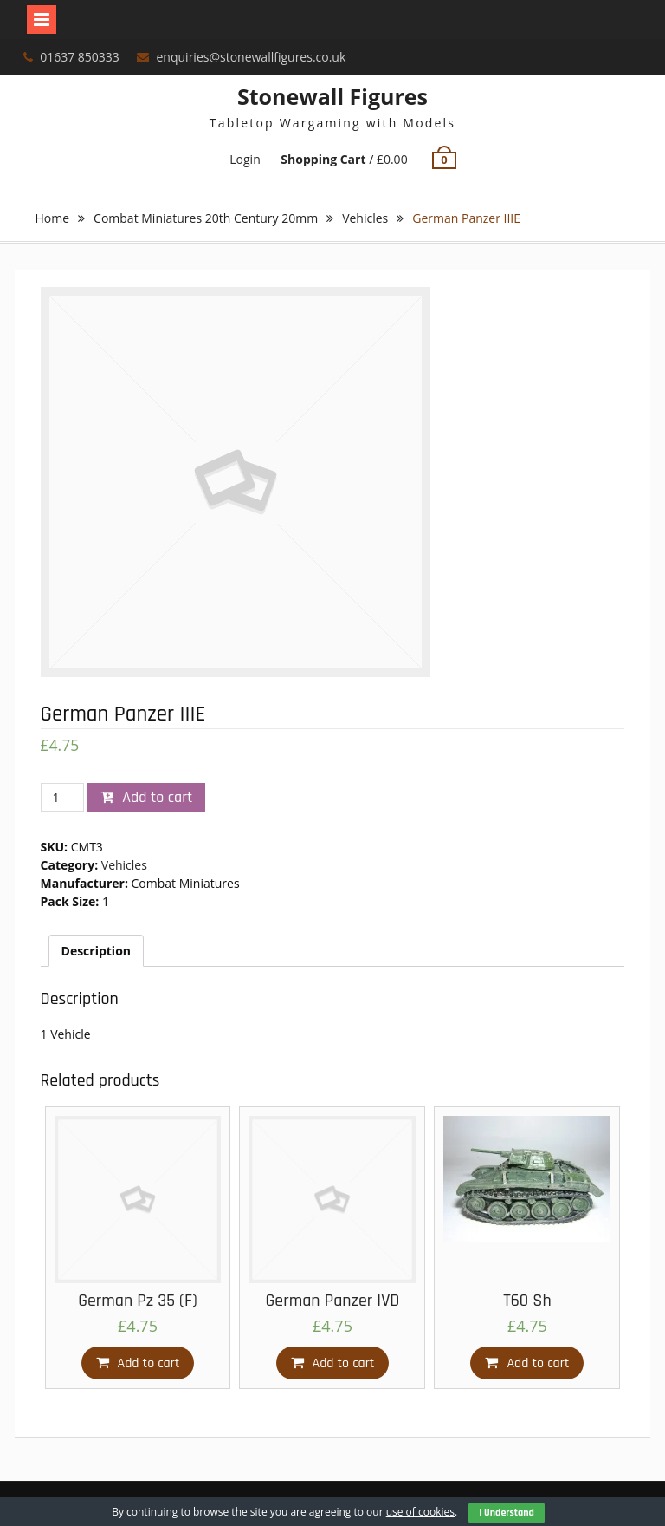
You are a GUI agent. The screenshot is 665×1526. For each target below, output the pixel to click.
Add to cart (157, 797)
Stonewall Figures (332, 96)
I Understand (506, 1512)
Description (96, 950)
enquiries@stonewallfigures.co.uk (251, 57)
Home (53, 218)
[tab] (96, 951)
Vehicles (365, 218)
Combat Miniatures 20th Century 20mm (206, 218)
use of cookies (420, 1511)
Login (244, 159)
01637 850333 (79, 57)
